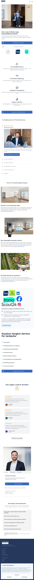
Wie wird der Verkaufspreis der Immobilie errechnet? (17, 522)
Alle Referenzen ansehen (17, 438)
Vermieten (3, 553)
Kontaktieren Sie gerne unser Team (11, 533)
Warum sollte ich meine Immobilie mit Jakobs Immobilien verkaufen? (17, 512)
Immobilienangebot (5, 554)
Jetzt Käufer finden (6, 325)
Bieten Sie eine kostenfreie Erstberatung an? (17, 529)
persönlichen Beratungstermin (18, 246)
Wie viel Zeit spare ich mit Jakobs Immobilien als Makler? (17, 519)
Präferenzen (17, 574)
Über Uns (3, 559)
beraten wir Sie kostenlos (8, 280)
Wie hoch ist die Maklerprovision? (17, 525)
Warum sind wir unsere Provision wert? (17, 516)
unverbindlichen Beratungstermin (7, 211)
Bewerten (3, 550)
